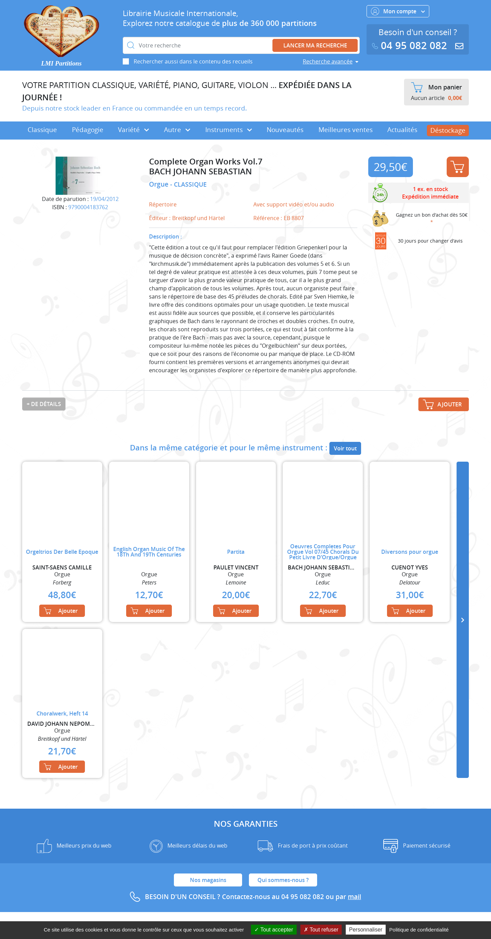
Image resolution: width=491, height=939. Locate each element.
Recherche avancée (328, 61)
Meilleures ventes (345, 129)
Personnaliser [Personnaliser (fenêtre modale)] (366, 930)
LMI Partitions (61, 63)
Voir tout (345, 448)
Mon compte (398, 11)
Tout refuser (321, 930)
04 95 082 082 (411, 45)
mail (354, 896)
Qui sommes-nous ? (283, 880)
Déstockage (447, 130)
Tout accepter (273, 930)
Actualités (402, 129)
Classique (42, 129)
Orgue (159, 184)
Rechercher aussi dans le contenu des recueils (193, 61)
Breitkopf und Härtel (198, 218)
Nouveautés (285, 129)
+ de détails (44, 404)
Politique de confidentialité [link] (419, 930)
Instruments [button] (228, 129)
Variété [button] (133, 129)
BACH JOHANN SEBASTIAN (200, 171)
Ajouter (457, 166)
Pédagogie (87, 129)
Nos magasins (208, 880)
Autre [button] (177, 129)
